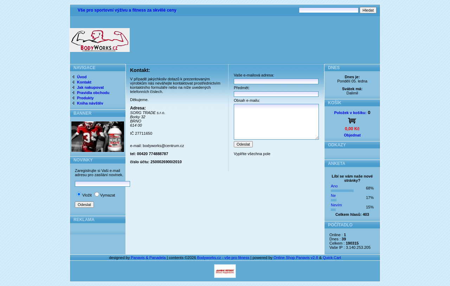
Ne (333, 195)
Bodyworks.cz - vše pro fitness (223, 257)
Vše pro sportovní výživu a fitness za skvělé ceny (127, 10)
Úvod (82, 77)
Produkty (85, 98)
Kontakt (84, 82)
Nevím (336, 205)
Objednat (352, 135)
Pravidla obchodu (93, 93)
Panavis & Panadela (149, 257)
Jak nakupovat (90, 87)
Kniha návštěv (90, 103)
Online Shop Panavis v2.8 (296, 257)
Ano (334, 186)
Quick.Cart (332, 257)
